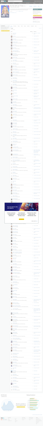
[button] (21, 219)
